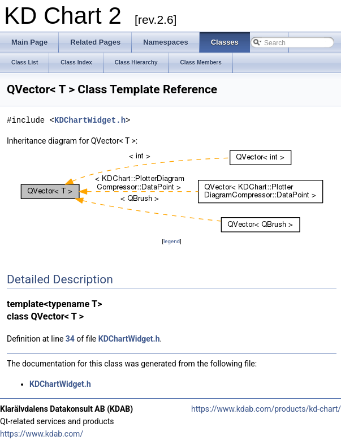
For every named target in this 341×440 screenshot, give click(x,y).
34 (70, 338)
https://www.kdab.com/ (41, 433)
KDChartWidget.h (90, 120)
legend (171, 241)
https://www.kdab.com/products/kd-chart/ (266, 408)
